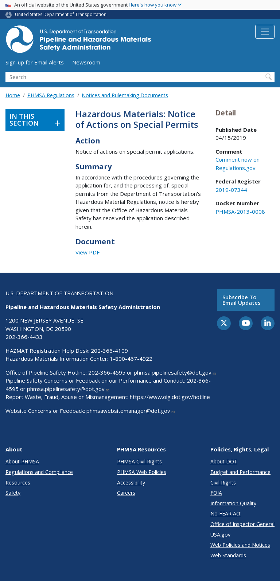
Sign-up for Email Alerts (34, 62)
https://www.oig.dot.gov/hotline (170, 396)
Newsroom (86, 62)
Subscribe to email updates (241, 299)
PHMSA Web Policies (141, 472)
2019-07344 (231, 189)
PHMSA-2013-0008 (240, 211)
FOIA (216, 492)
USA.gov (220, 534)
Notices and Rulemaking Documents (125, 95)
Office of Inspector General (242, 524)
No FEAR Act (225, 513)
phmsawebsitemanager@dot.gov (130, 410)
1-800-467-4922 (131, 358)
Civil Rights (223, 482)
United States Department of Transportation (60, 14)
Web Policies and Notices (240, 544)
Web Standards (228, 555)
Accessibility (131, 482)
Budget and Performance (240, 472)
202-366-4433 (24, 336)
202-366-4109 (109, 350)
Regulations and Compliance (39, 472)
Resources (17, 482)
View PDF (87, 252)
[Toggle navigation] (265, 32)
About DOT (223, 461)
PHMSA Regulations (50, 95)
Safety (12, 492)
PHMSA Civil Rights (139, 461)
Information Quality (233, 503)
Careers (126, 492)
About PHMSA (22, 461)
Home (12, 95)
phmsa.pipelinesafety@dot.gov (175, 372)
